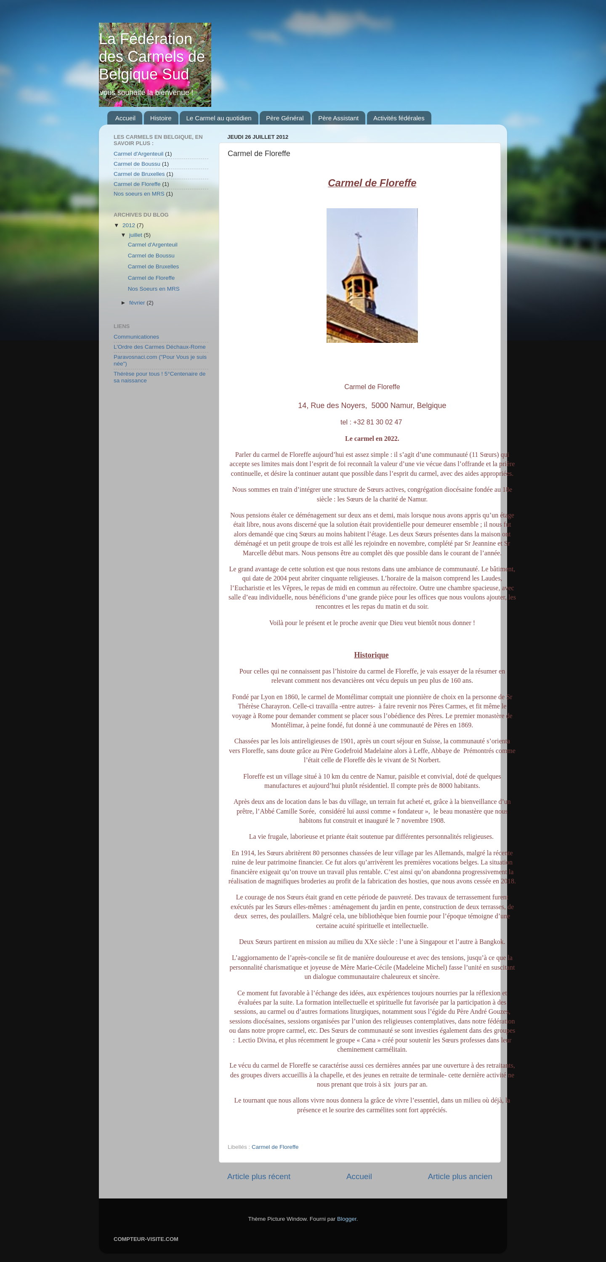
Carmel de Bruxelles (139, 174)
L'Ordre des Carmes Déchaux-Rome (160, 347)
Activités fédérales (399, 118)
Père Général (284, 118)
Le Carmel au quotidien (218, 118)
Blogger (346, 1219)
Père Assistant (338, 118)
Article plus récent (258, 1176)
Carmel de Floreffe (275, 1147)
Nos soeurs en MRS (139, 194)
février (137, 303)
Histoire (161, 118)
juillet (136, 235)
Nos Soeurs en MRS (154, 289)
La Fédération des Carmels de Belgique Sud (152, 56)
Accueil (125, 118)
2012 (129, 225)
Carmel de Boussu (137, 164)
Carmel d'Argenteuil (138, 154)
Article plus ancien (460, 1176)
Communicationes (136, 337)
